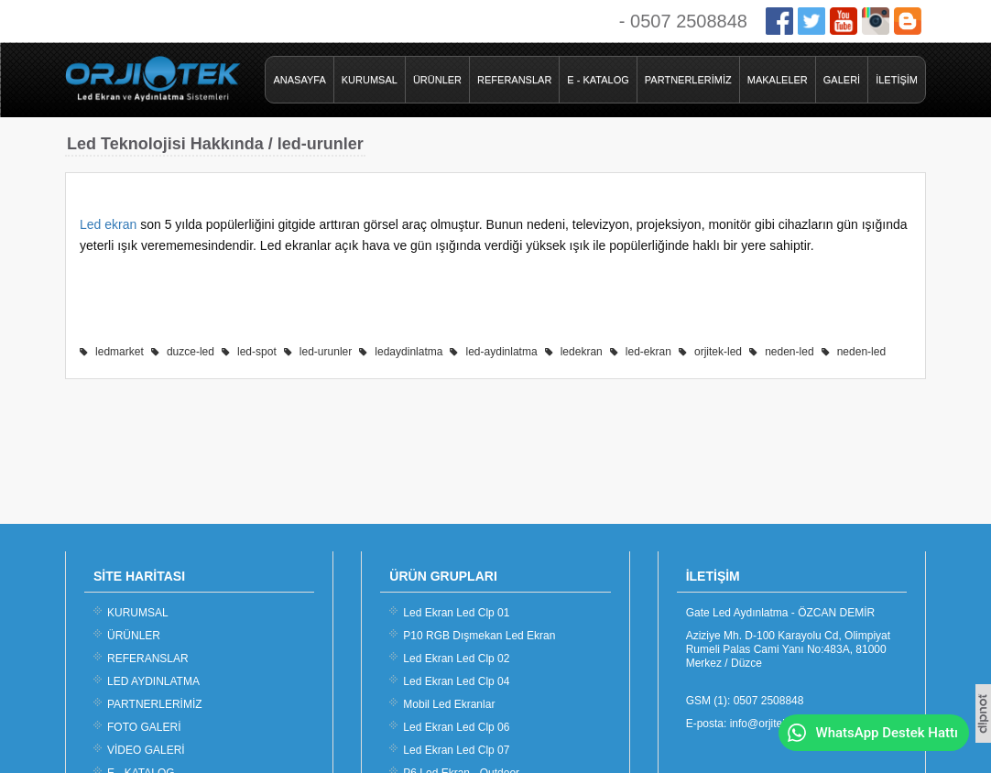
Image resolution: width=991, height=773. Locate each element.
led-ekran (648, 351)
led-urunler (325, 351)
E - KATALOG (597, 79)
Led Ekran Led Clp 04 (456, 681)
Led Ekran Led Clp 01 (456, 612)
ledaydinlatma (408, 351)
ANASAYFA (299, 79)
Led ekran (108, 224)
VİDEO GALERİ (146, 750)
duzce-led (190, 351)
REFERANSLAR (514, 79)
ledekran (582, 351)
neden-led (789, 351)
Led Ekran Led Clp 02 (456, 658)
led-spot (257, 351)
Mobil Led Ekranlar (449, 704)
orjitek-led (718, 351)
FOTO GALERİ (143, 727)
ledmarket (119, 351)
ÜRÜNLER (437, 79)
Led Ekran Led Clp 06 (456, 727)
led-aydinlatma (502, 351)
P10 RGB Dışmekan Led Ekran (479, 635)
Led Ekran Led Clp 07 (456, 750)
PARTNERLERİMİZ (688, 79)
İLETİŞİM (897, 79)
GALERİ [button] (841, 79)
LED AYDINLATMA (153, 681)
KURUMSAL (369, 79)
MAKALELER (777, 79)
